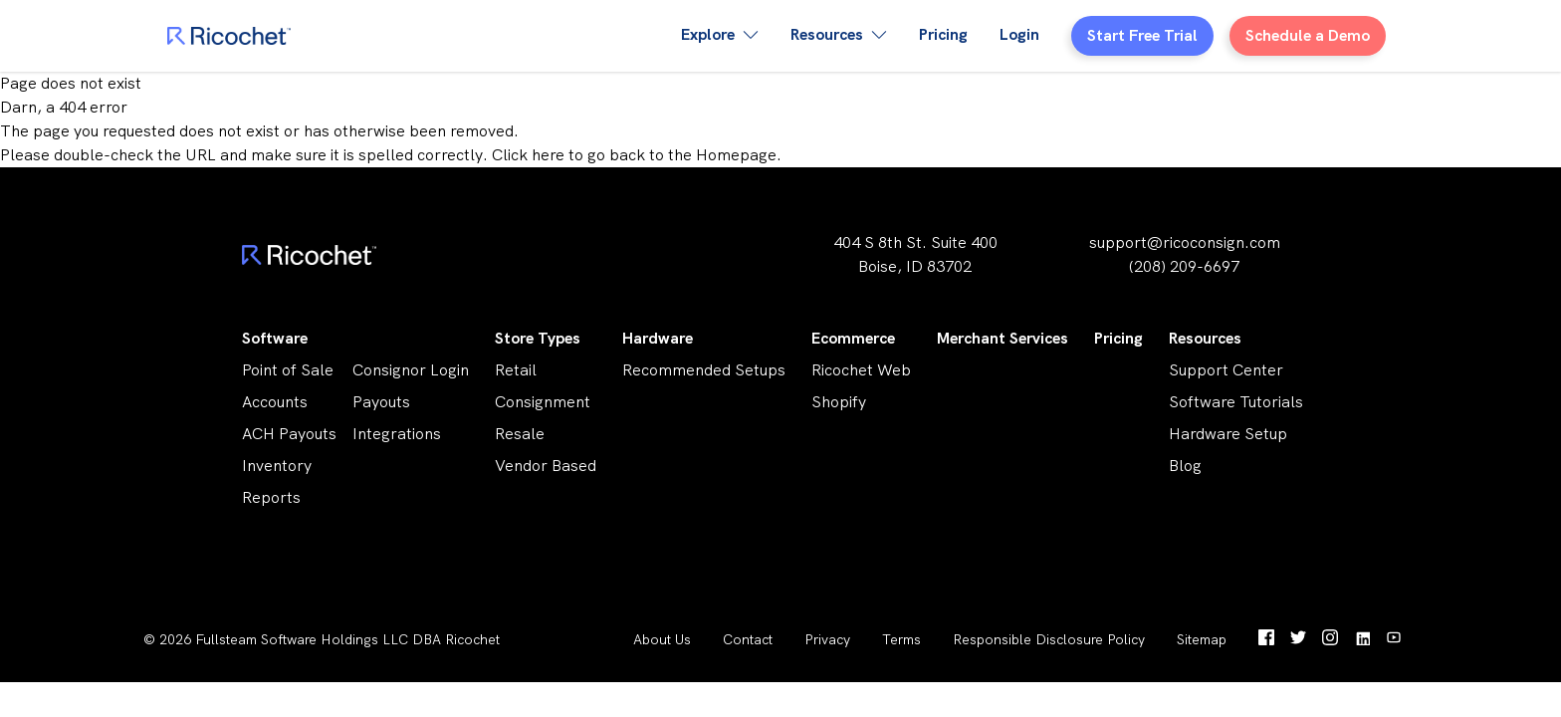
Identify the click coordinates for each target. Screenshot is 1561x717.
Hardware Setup (1228, 433)
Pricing (943, 34)
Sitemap (1201, 639)
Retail (516, 369)
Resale (520, 433)
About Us (662, 639)
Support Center (1226, 369)
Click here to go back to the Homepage (634, 154)
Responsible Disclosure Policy (1049, 639)
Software (275, 338)
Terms (901, 639)
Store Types (537, 338)
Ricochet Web (861, 369)
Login (1019, 34)
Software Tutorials (1236, 401)
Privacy (827, 639)
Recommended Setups (703, 369)
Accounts (275, 401)
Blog (1185, 465)
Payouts (381, 401)
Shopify (838, 401)
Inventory (277, 465)
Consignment (542, 401)
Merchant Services (1002, 338)
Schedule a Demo (1307, 35)
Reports (271, 497)
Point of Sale (288, 369)
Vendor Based (545, 465)
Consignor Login (410, 369)
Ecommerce (853, 338)
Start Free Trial (1142, 35)
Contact (748, 639)
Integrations (396, 433)
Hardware (657, 338)
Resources (1205, 338)
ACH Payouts (289, 433)
